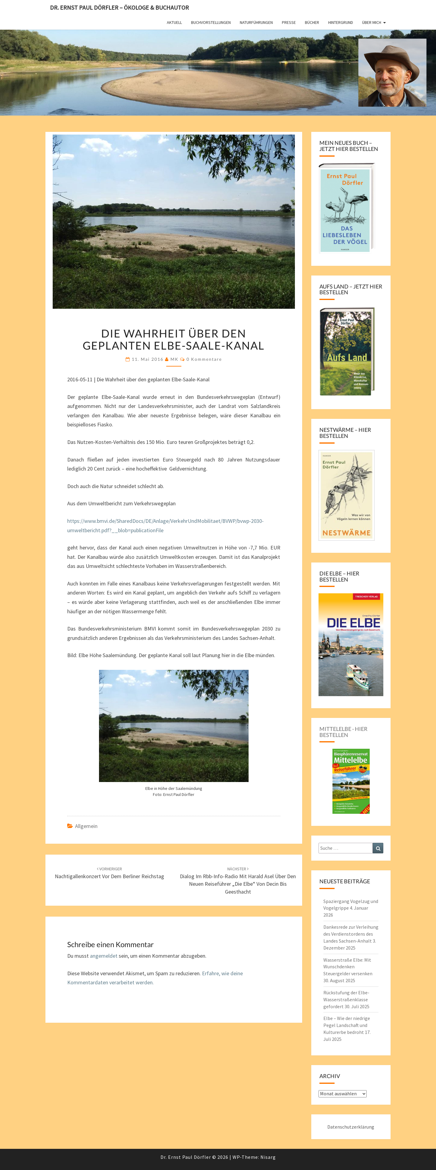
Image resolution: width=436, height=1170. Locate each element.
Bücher (312, 22)
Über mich (371, 22)
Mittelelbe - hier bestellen (343, 731)
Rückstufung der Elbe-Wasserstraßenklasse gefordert (346, 999)
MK (174, 359)
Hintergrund (340, 22)
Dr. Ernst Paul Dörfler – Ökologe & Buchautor (119, 7)
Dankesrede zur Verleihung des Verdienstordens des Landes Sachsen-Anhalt (350, 934)
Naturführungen (256, 22)
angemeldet (103, 955)
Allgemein (86, 826)
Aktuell (174, 22)
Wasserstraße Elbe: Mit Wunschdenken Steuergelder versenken (347, 967)
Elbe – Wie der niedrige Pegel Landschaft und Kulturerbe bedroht (346, 1025)
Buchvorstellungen (211, 22)
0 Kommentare (204, 359)
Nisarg (268, 1157)
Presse (289, 22)
